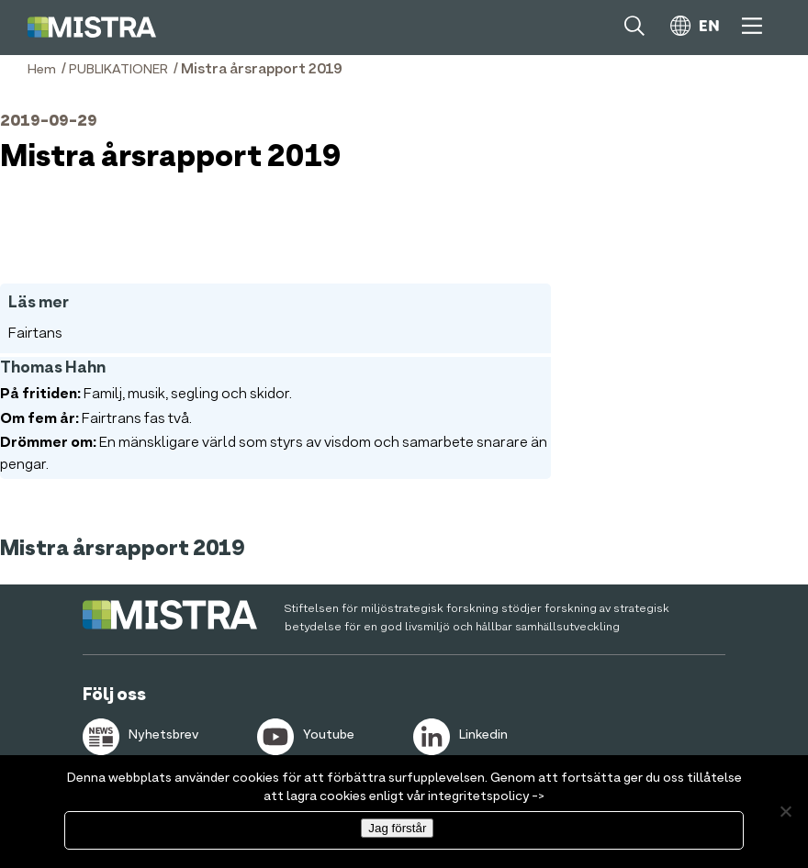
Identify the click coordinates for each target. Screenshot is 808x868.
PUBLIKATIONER (118, 70)
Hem (42, 70)
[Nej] (785, 811)
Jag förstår (397, 828)
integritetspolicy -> (486, 796)
